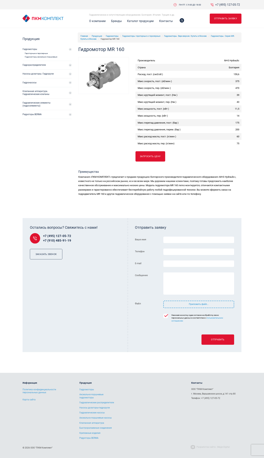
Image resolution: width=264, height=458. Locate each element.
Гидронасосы (29, 82)
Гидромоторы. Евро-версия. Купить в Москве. (185, 36)
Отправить (218, 339)
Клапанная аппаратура (91, 423)
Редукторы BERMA (32, 114)
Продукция (97, 36)
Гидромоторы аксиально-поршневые (41, 57)
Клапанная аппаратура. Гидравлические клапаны (36, 92)
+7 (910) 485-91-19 (57, 240)
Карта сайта (29, 399)
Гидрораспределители (34, 65)
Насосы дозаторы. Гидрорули (38, 74)
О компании (97, 21)
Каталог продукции (140, 21)
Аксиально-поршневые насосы (95, 418)
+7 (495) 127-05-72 (227, 4)
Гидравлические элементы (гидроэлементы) (36, 104)
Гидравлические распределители (96, 402)
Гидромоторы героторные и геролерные (141, 36)
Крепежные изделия (89, 433)
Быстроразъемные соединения (95, 428)
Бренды (116, 21)
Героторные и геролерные (36, 53)
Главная (84, 36)
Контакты (166, 21)
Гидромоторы (112, 36)
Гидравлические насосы (92, 412)
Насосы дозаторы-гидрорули (94, 407)
